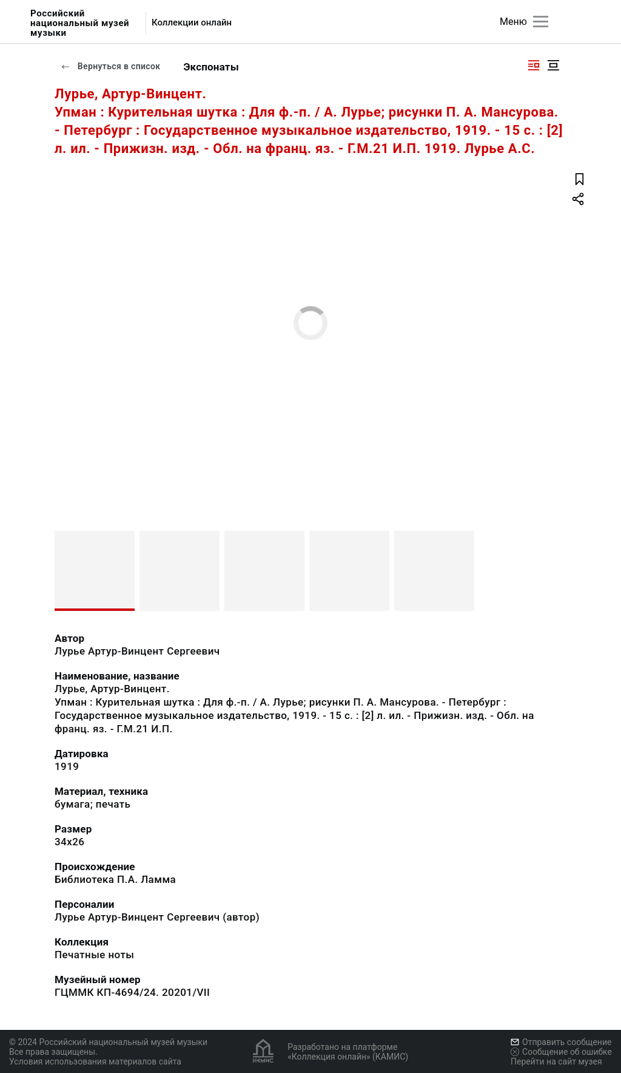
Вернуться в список (110, 66)
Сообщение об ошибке (561, 1052)
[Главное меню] (540, 21)
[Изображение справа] (533, 65)
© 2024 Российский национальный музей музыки (108, 1042)
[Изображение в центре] (553, 65)
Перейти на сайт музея (556, 1061)
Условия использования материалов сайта (95, 1061)
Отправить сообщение (561, 1042)
